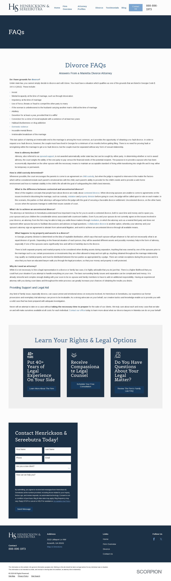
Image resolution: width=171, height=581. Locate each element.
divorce (35, 79)
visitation (72, 196)
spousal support (47, 156)
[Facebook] (154, 539)
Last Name (47, 449)
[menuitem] (12, 576)
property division (87, 196)
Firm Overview (109, 544)
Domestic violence (20, 127)
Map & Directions (54, 547)
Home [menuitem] (57, 8)
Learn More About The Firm (45, 388)
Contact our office (77, 310)
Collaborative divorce (97, 224)
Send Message (21, 509)
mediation (95, 220)
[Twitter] (161, 539)
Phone (16, 458)
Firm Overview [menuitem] (67, 7)
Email (45, 458)
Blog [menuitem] (124, 8)
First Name (18, 449)
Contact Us (135, 7)
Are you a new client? (23, 466)
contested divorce (92, 193)
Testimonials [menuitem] (112, 8)
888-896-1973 (17, 548)
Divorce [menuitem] (99, 8)
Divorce (106, 549)
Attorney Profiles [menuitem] (82, 7)
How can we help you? (23, 475)
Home (105, 539)
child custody (88, 176)
